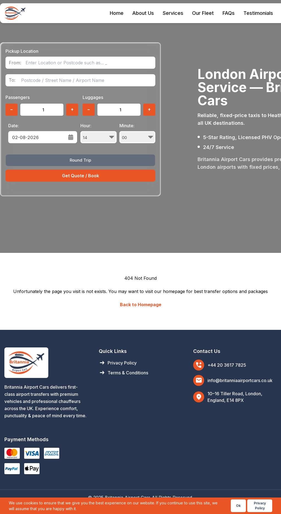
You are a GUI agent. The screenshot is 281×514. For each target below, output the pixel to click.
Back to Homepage (140, 304)
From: (15, 62)
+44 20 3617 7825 (226, 365)
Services (173, 13)
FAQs (229, 13)
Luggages (93, 97)
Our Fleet (203, 13)
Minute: (137, 133)
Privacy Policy (118, 363)
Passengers (17, 97)
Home (116, 13)
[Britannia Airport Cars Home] (46, 362)
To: (12, 80)
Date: (13, 125)
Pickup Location (21, 51)
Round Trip (80, 160)
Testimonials (258, 13)
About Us (143, 13)
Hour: (98, 133)
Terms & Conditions (123, 372)
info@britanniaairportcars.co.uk (239, 380)
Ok (238, 506)
